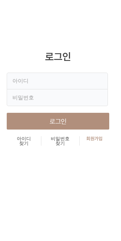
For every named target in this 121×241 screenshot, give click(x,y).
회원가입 (94, 139)
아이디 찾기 (24, 141)
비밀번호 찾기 (60, 141)
